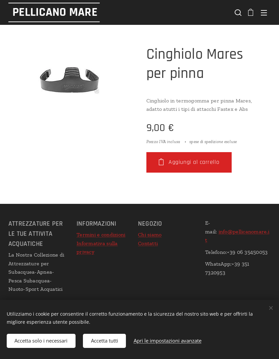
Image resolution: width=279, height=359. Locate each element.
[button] (237, 12)
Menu (264, 12)
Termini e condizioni (101, 234)
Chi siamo (149, 234)
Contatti (148, 243)
